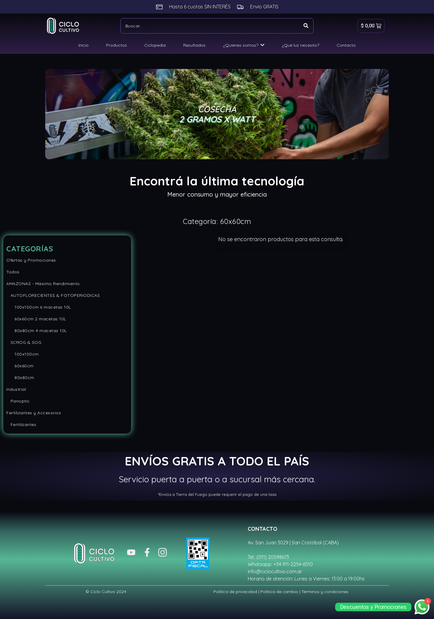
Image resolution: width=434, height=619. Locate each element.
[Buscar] (209, 26)
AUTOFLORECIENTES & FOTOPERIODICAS (53, 295)
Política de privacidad (235, 591)
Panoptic (18, 401)
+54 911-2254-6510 (293, 564)
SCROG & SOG (23, 342)
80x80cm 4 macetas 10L (36, 330)
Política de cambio (279, 591)
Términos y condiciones (324, 591)
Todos (13, 272)
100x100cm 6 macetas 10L (38, 307)
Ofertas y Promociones (31, 260)
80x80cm (20, 377)
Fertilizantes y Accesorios (33, 412)
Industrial (16, 389)
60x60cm (20, 366)
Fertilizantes (21, 424)
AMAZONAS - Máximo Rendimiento (43, 283)
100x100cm (22, 354)
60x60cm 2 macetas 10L (36, 319)
